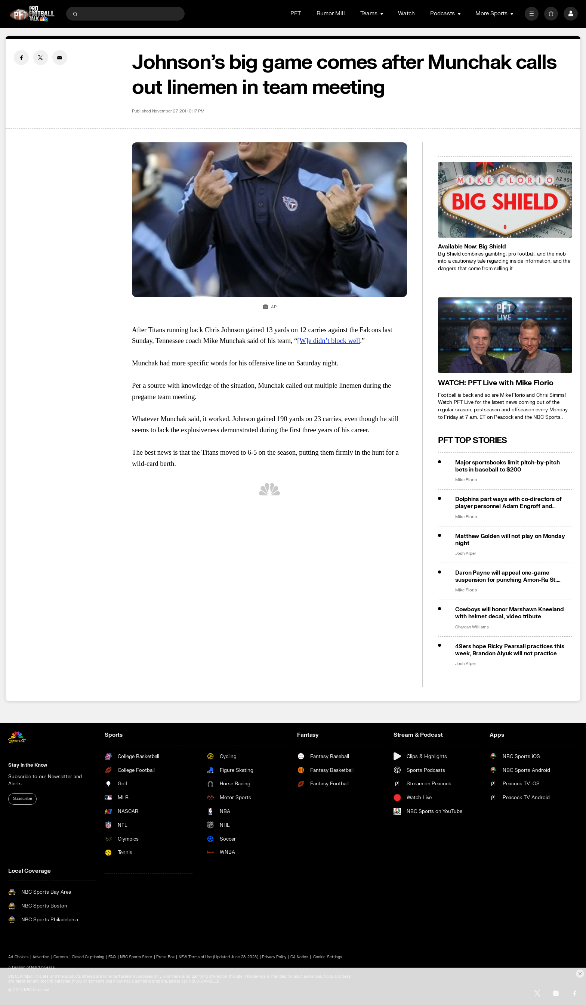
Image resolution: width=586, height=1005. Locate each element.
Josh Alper (465, 553)
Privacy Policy (274, 957)
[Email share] (59, 57)
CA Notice (299, 957)
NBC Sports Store (136, 957)
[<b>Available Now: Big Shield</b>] (505, 200)
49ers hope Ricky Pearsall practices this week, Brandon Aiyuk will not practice (509, 650)
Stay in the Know (27, 765)
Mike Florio (466, 480)
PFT (295, 13)
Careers (60, 957)
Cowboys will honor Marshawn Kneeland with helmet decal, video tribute (509, 613)
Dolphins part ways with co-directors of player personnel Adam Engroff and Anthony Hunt (508, 503)
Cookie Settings (327, 957)
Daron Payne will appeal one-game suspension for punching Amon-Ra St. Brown (506, 576)
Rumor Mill (331, 13)
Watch (406, 13)
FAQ (112, 957)
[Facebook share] (21, 57)
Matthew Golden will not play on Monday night (510, 540)
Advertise (41, 957)
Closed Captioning (88, 957)
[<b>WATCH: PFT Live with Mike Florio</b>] (505, 335)
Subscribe (22, 798)
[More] (532, 14)
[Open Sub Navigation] (382, 13)
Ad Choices (18, 957)
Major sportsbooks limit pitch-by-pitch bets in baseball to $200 (507, 466)
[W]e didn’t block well (328, 340)
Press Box (165, 957)
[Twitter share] (40, 57)
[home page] (32, 13)
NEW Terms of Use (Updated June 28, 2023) (218, 957)
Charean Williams (471, 627)
